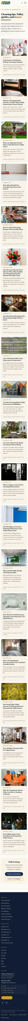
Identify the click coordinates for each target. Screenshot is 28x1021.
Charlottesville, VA (6, 937)
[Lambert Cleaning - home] (5, 2)
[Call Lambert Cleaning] (22, 3)
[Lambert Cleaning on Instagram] (6, 1002)
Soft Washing (4, 911)
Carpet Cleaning (5, 906)
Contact (3, 966)
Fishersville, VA (5, 940)
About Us (3, 950)
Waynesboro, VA (5, 929)
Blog (2, 961)
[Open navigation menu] (25, 2)
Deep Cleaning (5, 903)
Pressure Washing (6, 914)
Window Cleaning (6, 908)
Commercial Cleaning (6, 916)
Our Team (3, 953)
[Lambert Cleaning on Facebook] (2, 1002)
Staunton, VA (4, 926)
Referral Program (22, 1014)
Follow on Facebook (14, 874)
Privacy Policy (4, 1014)
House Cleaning (5, 900)
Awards (3, 955)
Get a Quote (7, 997)
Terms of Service (13, 1014)
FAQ (2, 963)
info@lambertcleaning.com (8, 982)
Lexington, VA (5, 934)
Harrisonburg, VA (5, 932)
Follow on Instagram (14, 879)
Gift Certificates (5, 1017)
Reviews (3, 958)
